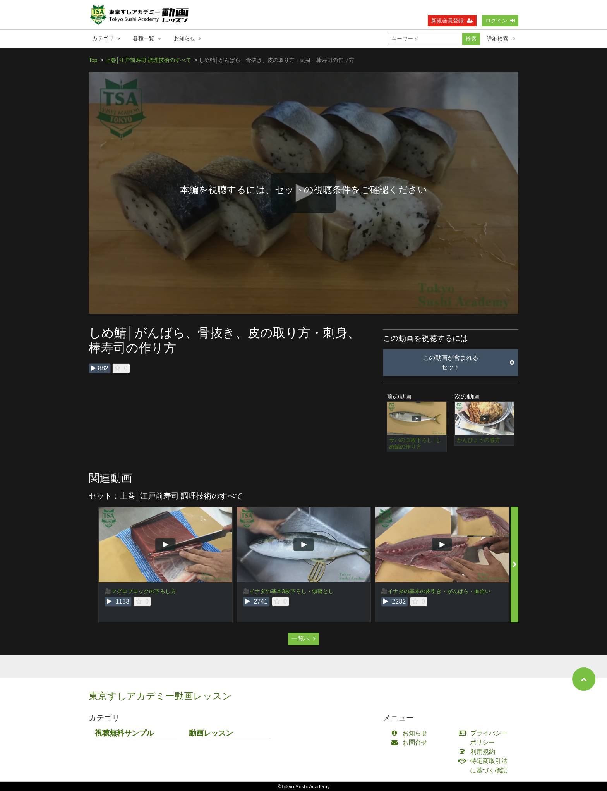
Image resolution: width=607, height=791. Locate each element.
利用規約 (478, 751)
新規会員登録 (452, 20)
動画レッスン (211, 733)
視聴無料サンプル (124, 733)
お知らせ (187, 38)
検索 (471, 39)
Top (93, 60)
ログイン (500, 20)
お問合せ (410, 742)
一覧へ (303, 638)
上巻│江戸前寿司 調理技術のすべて (148, 60)
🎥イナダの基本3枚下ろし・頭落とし (288, 591)
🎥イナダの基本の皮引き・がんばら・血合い (435, 591)
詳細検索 (501, 39)
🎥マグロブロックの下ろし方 (140, 591)
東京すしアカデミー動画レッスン (160, 696)
